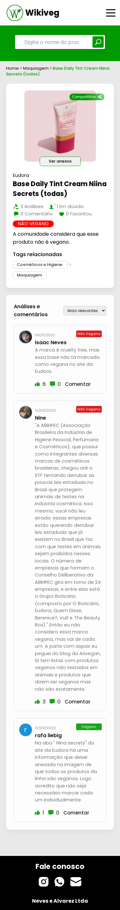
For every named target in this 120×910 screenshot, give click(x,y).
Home (12, 68)
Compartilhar (87, 96)
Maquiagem (36, 68)
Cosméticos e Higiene (40, 265)
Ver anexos (60, 161)
